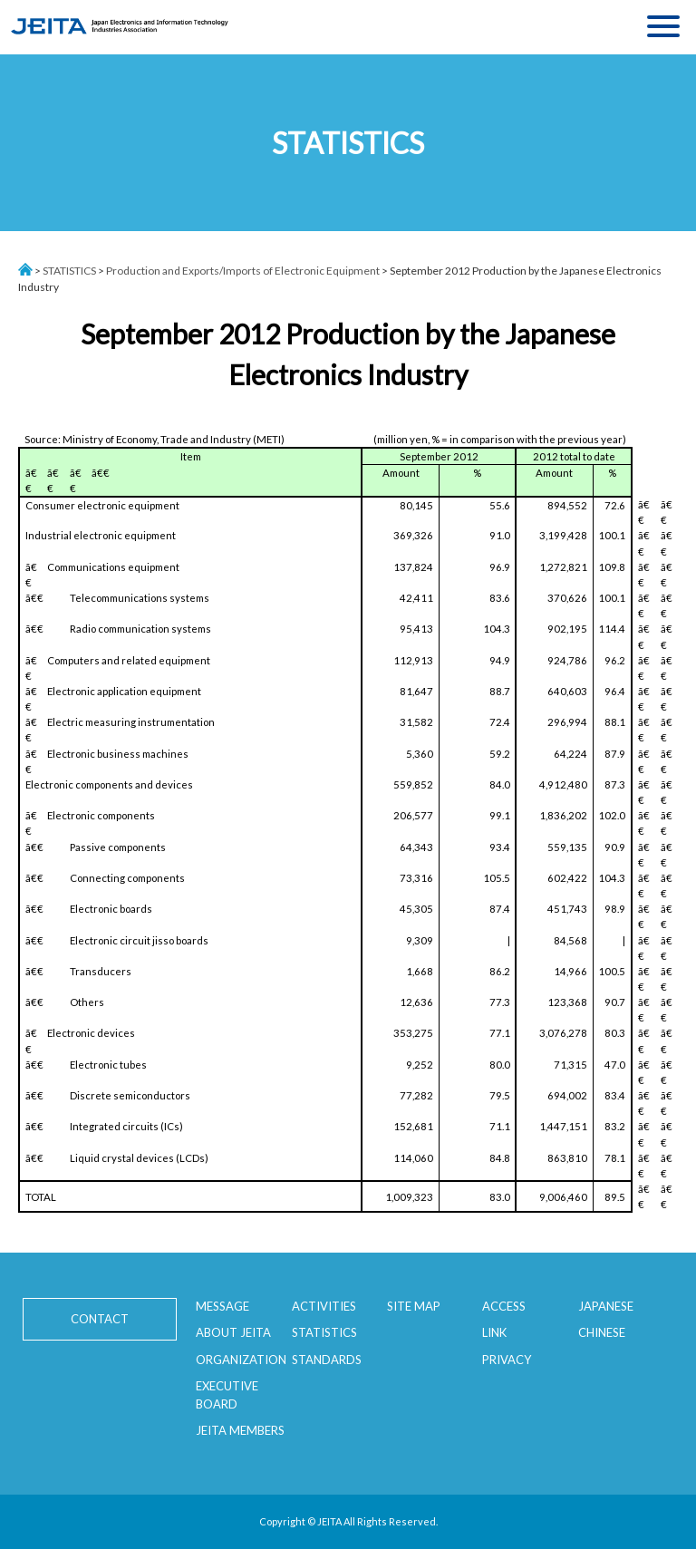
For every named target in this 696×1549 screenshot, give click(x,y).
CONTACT (100, 1319)
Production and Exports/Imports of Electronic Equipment (243, 270)
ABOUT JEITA (233, 1332)
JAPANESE (605, 1306)
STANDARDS (327, 1359)
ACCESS (504, 1306)
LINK (494, 1332)
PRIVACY (506, 1359)
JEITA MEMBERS (240, 1430)
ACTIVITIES (324, 1306)
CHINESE (601, 1332)
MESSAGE (222, 1306)
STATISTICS (69, 270)
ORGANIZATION (241, 1359)
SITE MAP (413, 1306)
